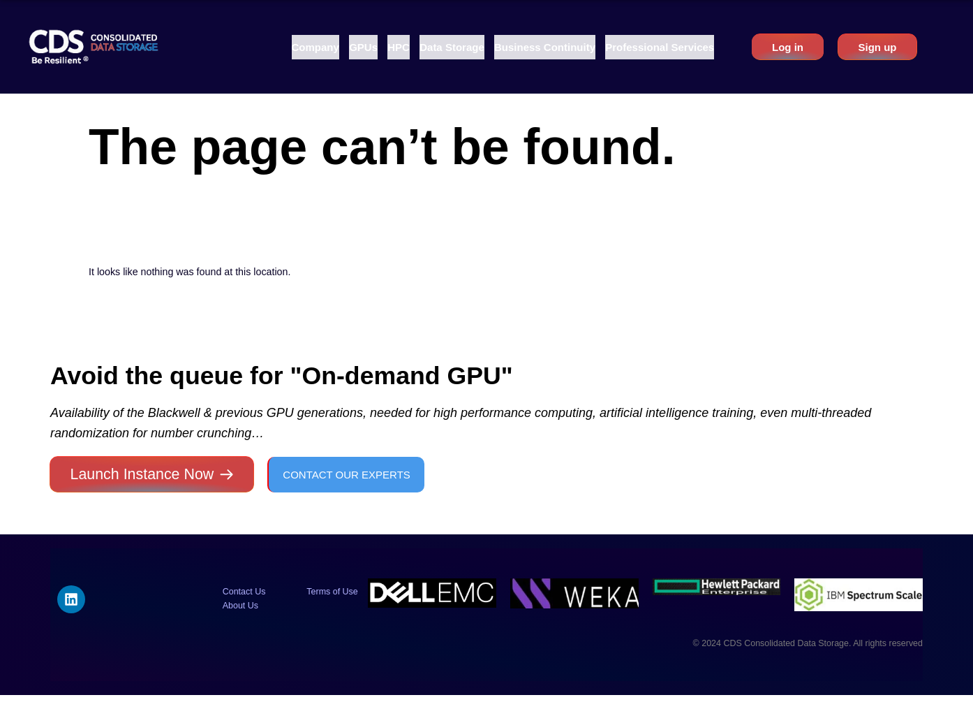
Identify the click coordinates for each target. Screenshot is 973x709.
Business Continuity (544, 47)
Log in (787, 47)
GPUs (363, 47)
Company (315, 47)
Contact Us (244, 592)
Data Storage (451, 47)
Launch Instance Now (142, 474)
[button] (315, 47)
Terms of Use (331, 592)
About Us (240, 606)
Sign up (877, 47)
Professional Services (659, 47)
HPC (398, 47)
